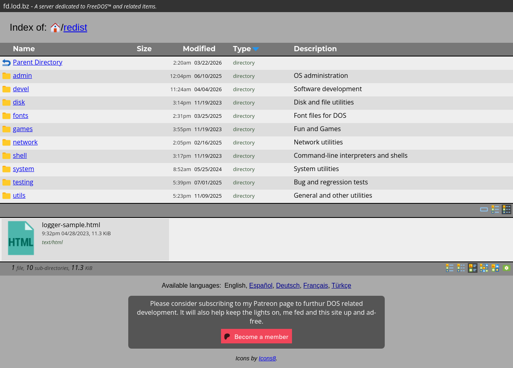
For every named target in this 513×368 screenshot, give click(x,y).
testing (23, 182)
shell (20, 155)
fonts (20, 115)
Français (315, 285)
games (23, 128)
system (23, 168)
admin (22, 75)
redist (75, 27)
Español (261, 285)
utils (19, 195)
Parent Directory (37, 62)
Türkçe (341, 285)
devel (21, 88)
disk (19, 102)
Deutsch (288, 285)
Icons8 (267, 358)
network (25, 142)
